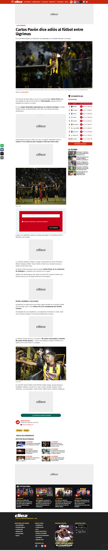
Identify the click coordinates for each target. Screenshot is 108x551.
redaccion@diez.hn (27, 424)
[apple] (84, 531)
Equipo (27, 430)
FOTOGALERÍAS (24, 486)
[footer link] (54, 519)
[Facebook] (36, 546)
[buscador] (71, 2)
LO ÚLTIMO (72, 150)
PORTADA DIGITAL (61, 523)
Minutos (19, 430)
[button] (2, 145)
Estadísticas (77, 96)
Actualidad (59, 498)
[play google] (84, 527)
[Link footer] (21, 515)
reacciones (40, 498)
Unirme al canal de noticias (42, 415)
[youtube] (45, 546)
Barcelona (20, 498)
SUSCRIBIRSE (53, 228)
